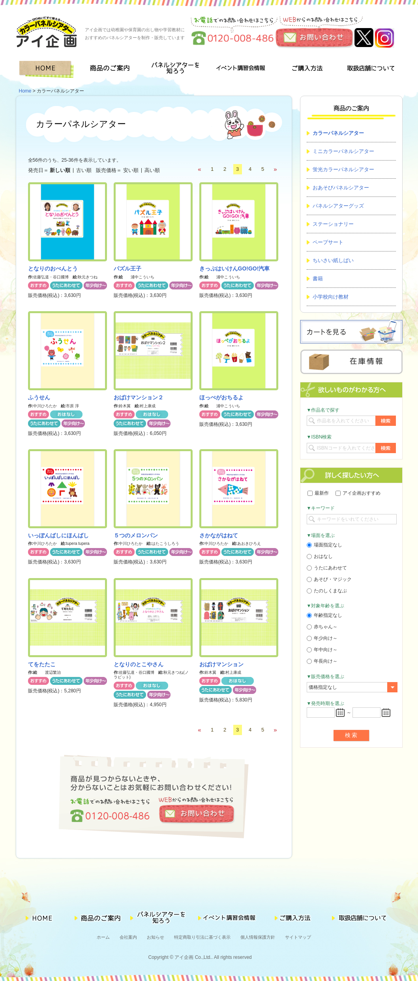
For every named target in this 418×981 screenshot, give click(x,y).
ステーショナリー (333, 224)
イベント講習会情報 (241, 69)
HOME (48, 69)
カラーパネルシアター (338, 133)
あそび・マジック (329, 579)
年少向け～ (322, 638)
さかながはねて (218, 535)
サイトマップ (298, 937)
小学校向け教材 (331, 297)
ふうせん (39, 397)
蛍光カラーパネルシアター (343, 169)
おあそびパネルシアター (341, 188)
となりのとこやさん (138, 664)
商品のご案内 (112, 69)
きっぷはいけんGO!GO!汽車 (234, 268)
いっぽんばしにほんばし (58, 535)
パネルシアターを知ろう (176, 69)
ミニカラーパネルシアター (343, 151)
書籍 (318, 279)
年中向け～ (322, 649)
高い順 (152, 170)
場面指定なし (324, 545)
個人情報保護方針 (257, 937)
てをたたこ (42, 664)
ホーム (103, 937)
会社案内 (128, 937)
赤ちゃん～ (322, 626)
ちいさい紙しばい (333, 260)
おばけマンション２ (138, 397)
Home (25, 91)
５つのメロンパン (136, 535)
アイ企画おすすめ (358, 493)
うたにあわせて (327, 568)
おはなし (320, 556)
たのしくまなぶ (327, 591)
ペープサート (328, 242)
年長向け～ (322, 661)
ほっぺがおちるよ (221, 397)
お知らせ (155, 937)
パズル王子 (127, 268)
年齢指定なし (324, 615)
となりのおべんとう (53, 268)
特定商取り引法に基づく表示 (202, 937)
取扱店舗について (370, 69)
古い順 (84, 170)
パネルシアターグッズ (338, 206)
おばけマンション (221, 664)
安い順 (131, 170)
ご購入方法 (305, 69)
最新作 (318, 493)
